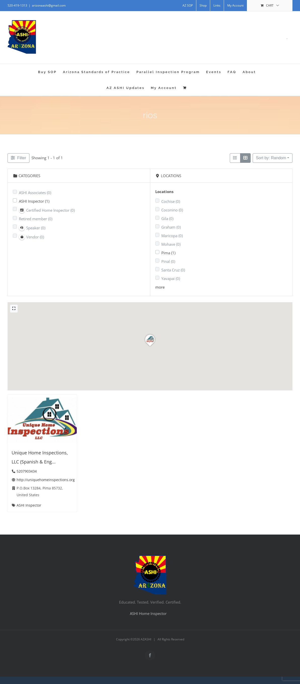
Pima (168, 252)
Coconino (172, 209)
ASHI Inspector (34, 201)
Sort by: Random (271, 158)
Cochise (170, 201)
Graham (171, 227)
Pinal (168, 261)
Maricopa (172, 235)
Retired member (35, 218)
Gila (167, 218)
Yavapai (170, 278)
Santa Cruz (173, 269)
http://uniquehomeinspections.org (46, 479)
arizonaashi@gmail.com (49, 5)
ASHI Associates (35, 192)
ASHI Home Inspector (148, 613)
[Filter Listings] (18, 158)
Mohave (170, 244)
